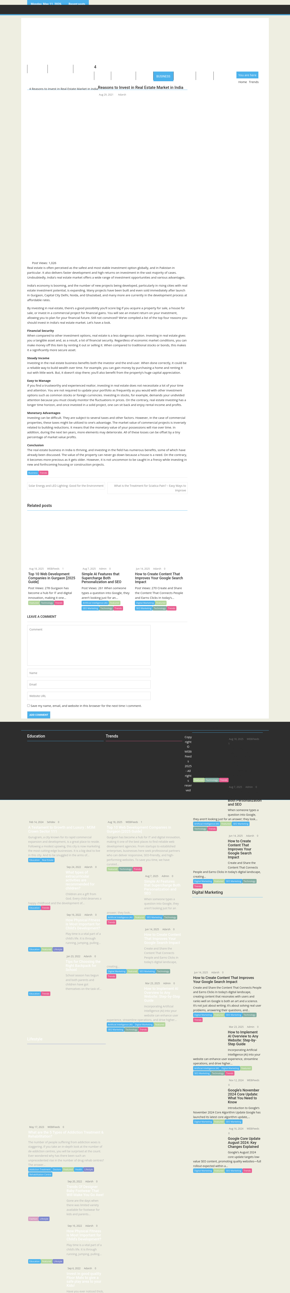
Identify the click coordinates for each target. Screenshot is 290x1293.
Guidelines (225, 76)
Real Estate (47, 859)
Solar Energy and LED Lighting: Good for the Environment (66, 486)
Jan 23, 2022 (71, 950)
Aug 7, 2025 (149, 876)
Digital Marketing (203, 1011)
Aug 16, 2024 (233, 1125)
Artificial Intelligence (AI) (206, 1064)
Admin (248, 1023)
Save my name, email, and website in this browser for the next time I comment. (86, 706)
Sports (144, 76)
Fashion (33, 1209)
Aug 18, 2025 (114, 822)
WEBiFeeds (250, 1076)
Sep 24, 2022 (71, 867)
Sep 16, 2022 (71, 910)
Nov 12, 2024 (233, 1076)
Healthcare (123, 76)
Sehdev (50, 822)
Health (78, 1160)
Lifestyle (83, 69)
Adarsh (122, 94)
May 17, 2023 (36, 1118)
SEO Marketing (233, 1011)
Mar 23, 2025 (233, 1023)
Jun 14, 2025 (201, 969)
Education (185, 76)
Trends (43, 472)
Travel (102, 76)
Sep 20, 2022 (71, 1172)
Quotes (204, 76)
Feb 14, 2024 (36, 822)
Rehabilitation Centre (40, 1165)
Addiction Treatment (40, 1160)
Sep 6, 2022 (71, 1256)
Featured (219, 1011)
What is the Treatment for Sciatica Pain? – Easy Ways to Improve (150, 488)
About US (37, 69)
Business (163, 76)
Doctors (57, 1160)
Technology (60, 69)
